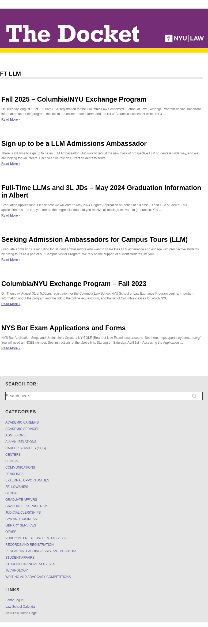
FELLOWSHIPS (16, 487)
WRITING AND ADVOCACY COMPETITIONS (38, 577)
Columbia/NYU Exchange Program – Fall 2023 (73, 283)
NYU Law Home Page (21, 613)
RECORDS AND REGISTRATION (29, 545)
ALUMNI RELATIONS (20, 442)
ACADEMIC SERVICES (22, 429)
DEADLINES (14, 474)
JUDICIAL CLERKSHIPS (23, 512)
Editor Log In (14, 600)
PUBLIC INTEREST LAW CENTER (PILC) (35, 538)
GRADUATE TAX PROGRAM (26, 506)
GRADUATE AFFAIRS (21, 500)
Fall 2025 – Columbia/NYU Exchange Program (73, 99)
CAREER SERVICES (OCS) (25, 448)
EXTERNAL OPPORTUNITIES (27, 480)
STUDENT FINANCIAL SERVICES (30, 564)
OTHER (11, 532)
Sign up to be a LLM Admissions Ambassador (74, 143)
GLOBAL (11, 493)
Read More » (10, 119)
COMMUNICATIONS (20, 467)
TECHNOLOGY (16, 570)
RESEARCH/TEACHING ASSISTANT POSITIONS (41, 551)
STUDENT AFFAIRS (20, 557)
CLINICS (11, 461)
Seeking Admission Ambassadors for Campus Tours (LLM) (94, 239)
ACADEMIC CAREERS (22, 422)
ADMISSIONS (15, 435)
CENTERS (13, 455)
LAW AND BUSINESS (21, 519)
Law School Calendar (20, 607)
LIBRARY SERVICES (20, 525)
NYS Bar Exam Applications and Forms (63, 328)
